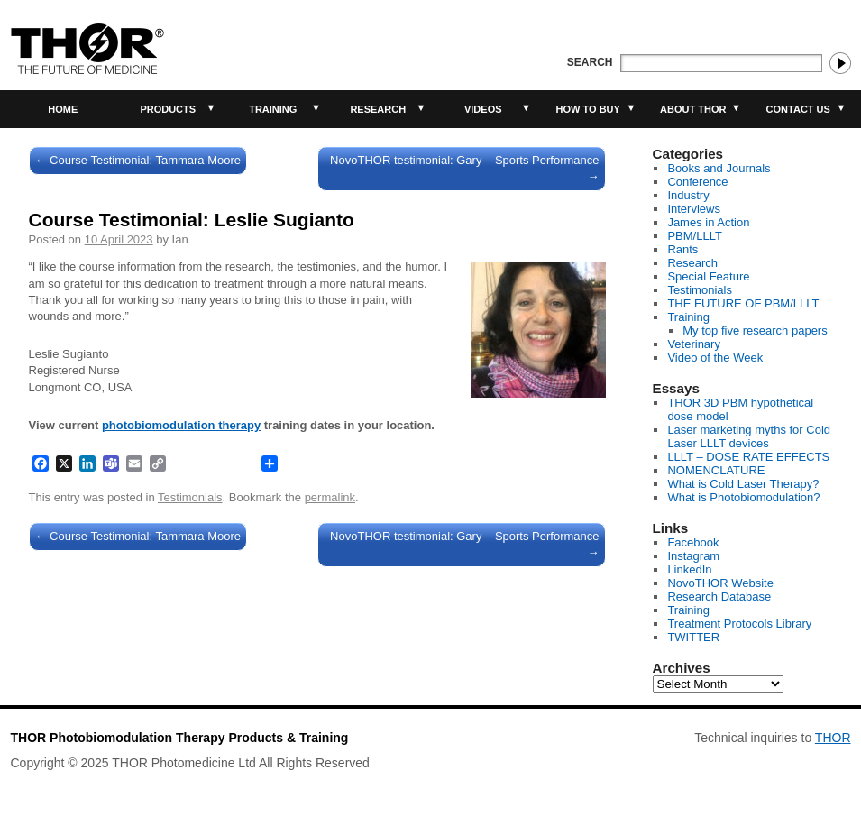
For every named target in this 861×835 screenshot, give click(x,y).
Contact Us (798, 109)
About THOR (693, 109)
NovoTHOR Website (720, 583)
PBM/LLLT (694, 236)
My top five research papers (754, 330)
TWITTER (693, 637)
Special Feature (708, 276)
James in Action (708, 222)
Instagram (693, 556)
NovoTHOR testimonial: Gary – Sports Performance (464, 168)
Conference (697, 181)
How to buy (588, 109)
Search (590, 62)
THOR (833, 737)
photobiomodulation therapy (181, 425)
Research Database (719, 596)
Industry (688, 195)
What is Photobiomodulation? (743, 497)
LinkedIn (689, 569)
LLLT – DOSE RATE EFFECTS (748, 456)
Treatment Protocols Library (739, 623)
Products (168, 109)
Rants (682, 249)
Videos (483, 109)
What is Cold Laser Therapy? (743, 484)
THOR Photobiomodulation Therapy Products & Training (180, 737)
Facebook (693, 542)
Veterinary (693, 344)
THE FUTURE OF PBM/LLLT (743, 303)
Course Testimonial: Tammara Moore (138, 160)
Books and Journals (718, 168)
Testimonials (190, 497)
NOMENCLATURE (716, 470)
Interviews (693, 209)
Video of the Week (715, 357)
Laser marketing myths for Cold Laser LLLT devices (748, 436)
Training (273, 109)
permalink (330, 497)
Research (378, 109)
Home (63, 109)
